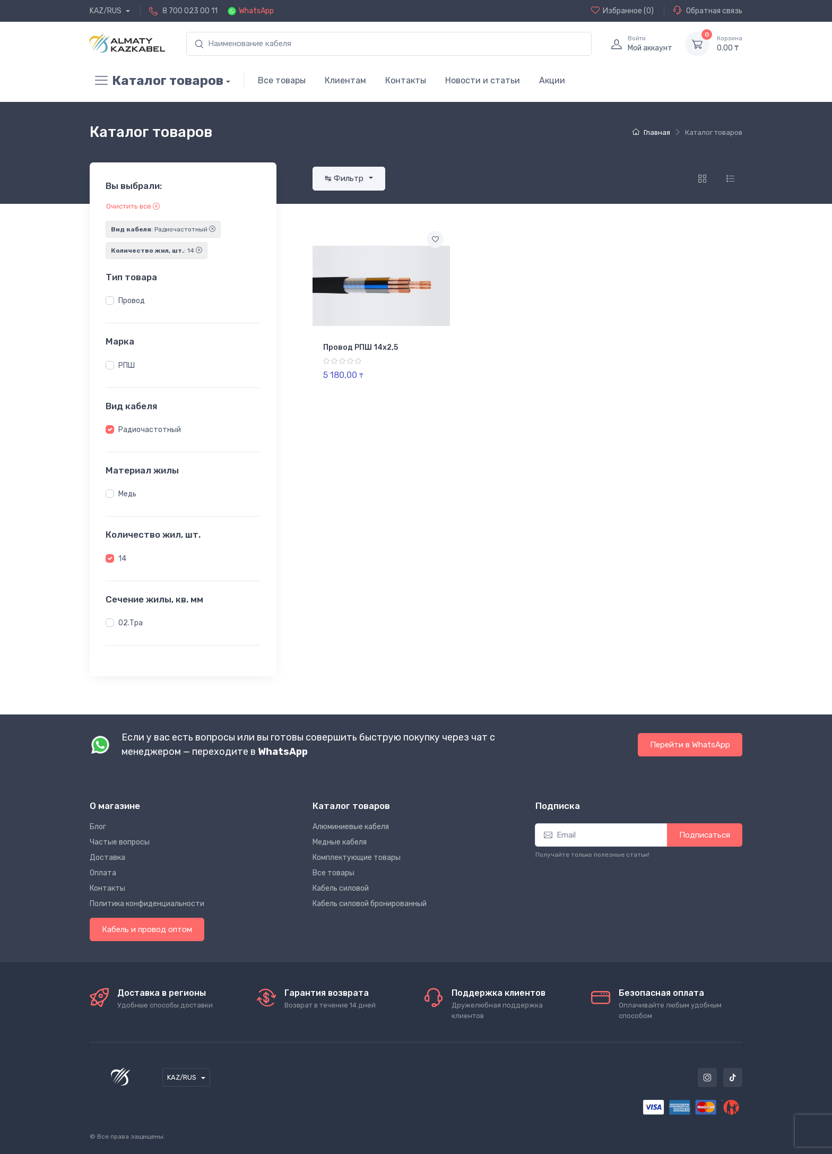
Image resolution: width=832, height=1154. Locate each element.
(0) (622, 10)
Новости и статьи (482, 80)
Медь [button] (127, 493)
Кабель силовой (341, 888)
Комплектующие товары (357, 857)
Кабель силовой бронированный (370, 903)
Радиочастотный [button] (149, 429)
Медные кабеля (340, 842)
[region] (183, 301)
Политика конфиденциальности (147, 903)
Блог (98, 826)
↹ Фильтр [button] (345, 178)
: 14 (156, 250)
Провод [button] (131, 300)
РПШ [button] (126, 365)
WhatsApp (256, 10)
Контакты (405, 80)
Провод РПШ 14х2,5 (360, 347)
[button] (110, 300)
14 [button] (122, 558)
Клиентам (345, 80)
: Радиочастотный (163, 229)
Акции (552, 80)
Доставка (107, 857)
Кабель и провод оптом (147, 929)
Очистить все (133, 206)
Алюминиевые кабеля (351, 826)
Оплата (103, 872)
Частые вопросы (120, 842)
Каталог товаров (156, 80)
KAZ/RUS (106, 10)
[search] (389, 44)
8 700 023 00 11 (190, 10)
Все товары (282, 80)
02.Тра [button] (130, 622)
